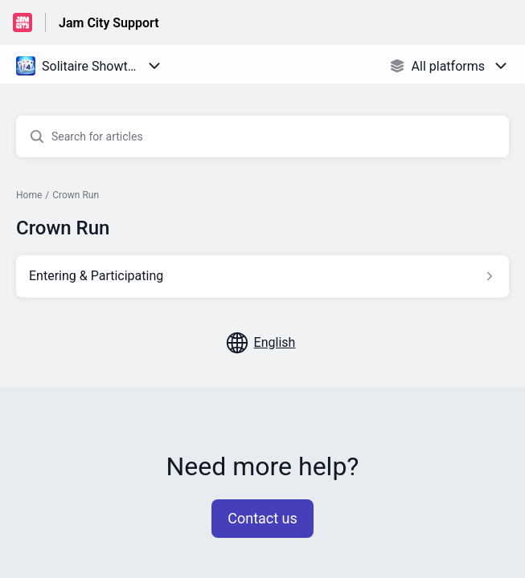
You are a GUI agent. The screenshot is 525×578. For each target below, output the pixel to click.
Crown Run (75, 195)
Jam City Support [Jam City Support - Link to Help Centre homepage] (109, 23)
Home (29, 195)
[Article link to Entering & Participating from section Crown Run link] (262, 276)
